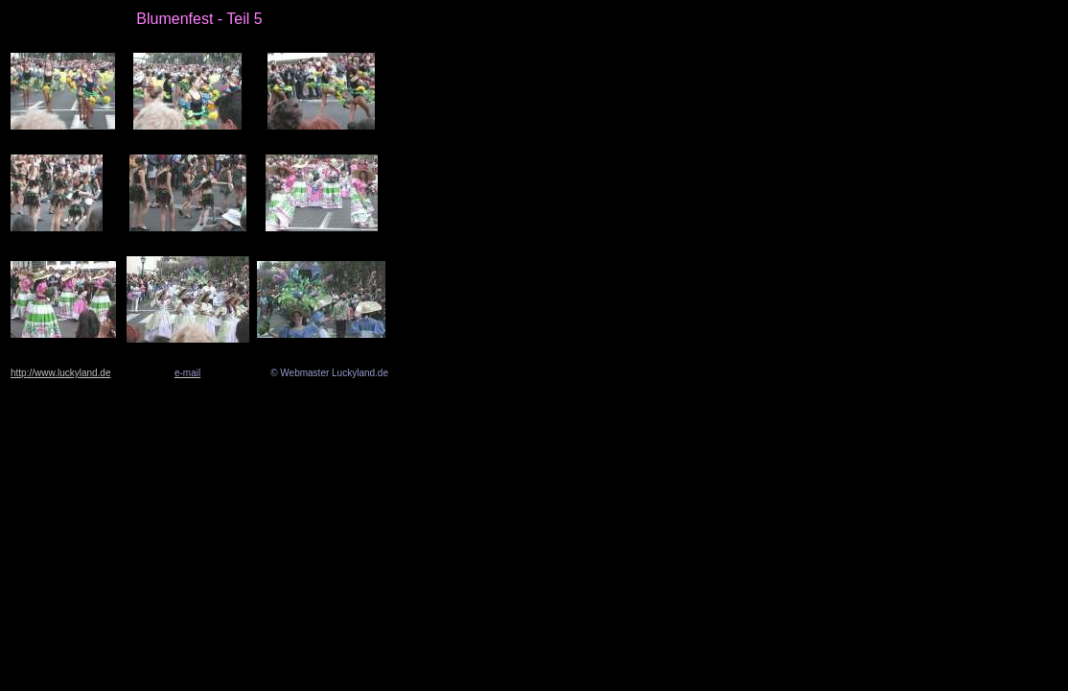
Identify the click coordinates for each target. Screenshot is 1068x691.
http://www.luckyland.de (61, 373)
